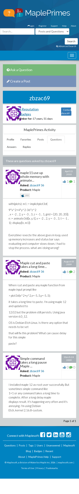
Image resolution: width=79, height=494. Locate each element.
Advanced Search (66, 46)
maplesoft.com (65, 462)
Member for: (24, 118)
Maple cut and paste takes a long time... (35, 265)
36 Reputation (28, 109)
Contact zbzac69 (66, 111)
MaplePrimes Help (38, 456)
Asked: (24, 185)
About (73, 26)
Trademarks (52, 468)
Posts (41, 139)
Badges (38, 451)
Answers (11, 146)
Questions (56, 139)
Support (54, 26)
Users (40, 445)
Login (31, 26)
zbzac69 (35, 185)
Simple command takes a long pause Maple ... (33, 362)
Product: (26, 189)
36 (42, 185)
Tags (31, 445)
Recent (49, 451)
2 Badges (24, 114)
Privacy (40, 468)
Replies (27, 146)
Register (42, 26)
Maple (36, 189)
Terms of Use (27, 468)
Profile (10, 139)
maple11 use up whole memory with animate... (34, 176)
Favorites (26, 139)
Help (64, 26)
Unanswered (53, 445)
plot (25, 195)
